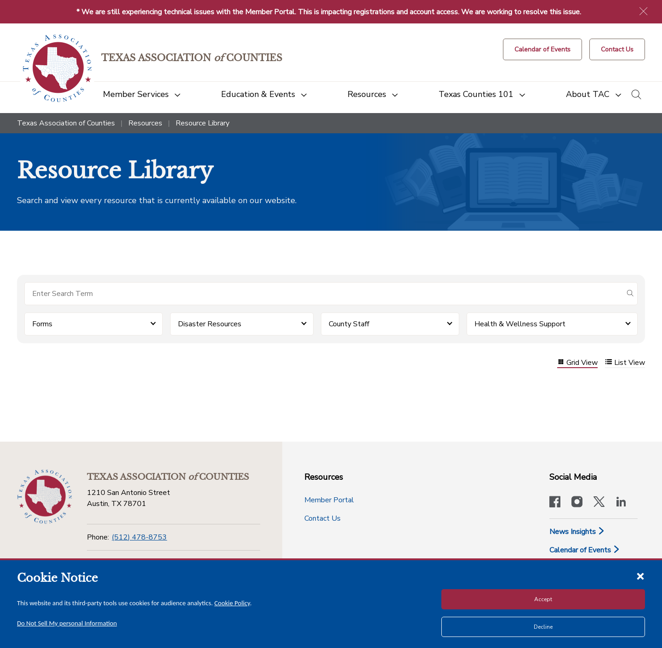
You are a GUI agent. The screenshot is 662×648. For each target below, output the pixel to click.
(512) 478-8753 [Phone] (139, 537)
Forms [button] (42, 324)
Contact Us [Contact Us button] (322, 518)
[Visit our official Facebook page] (554, 503)
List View (625, 363)
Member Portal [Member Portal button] (329, 500)
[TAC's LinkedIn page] (621, 503)
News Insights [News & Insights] (577, 532)
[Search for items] (323, 293)
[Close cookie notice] (640, 575)
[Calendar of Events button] (542, 49)
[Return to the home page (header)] (57, 68)
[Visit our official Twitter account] (599, 503)
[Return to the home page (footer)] (44, 496)
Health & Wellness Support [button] (519, 324)
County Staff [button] (349, 324)
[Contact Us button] (617, 49)
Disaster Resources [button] (209, 324)
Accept (543, 599)
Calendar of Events (584, 550)
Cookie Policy (232, 603)
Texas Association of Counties (66, 123)
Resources (145, 123)
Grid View (577, 363)
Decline (543, 627)
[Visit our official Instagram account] (576, 503)
